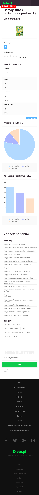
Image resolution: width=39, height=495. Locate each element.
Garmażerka (17, 324)
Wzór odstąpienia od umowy (19, 430)
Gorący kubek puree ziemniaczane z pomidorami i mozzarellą (20, 295)
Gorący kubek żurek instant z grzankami (17, 315)
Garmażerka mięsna (11, 328)
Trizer (19, 421)
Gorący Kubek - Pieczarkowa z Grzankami (17, 264)
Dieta (19, 383)
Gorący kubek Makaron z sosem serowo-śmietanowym (17, 282)
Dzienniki (19, 406)
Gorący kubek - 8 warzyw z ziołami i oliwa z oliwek (20, 251)
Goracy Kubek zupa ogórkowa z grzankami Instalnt (20, 247)
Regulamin (19, 469)
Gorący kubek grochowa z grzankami (16, 274)
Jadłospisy (19, 397)
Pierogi (24, 328)
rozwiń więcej (31, 118)
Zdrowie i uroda (19, 387)
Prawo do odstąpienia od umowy (19, 425)
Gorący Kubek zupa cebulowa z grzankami (17, 308)
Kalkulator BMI (19, 411)
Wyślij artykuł (19, 482)
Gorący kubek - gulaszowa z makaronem (17, 258)
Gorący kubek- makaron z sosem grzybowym (18, 261)
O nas (19, 464)
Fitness (19, 392)
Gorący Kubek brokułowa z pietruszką (20, 11)
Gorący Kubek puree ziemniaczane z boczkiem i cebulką (19, 290)
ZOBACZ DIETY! (8, 6)
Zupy (15, 336)
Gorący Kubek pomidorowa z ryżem (15, 286)
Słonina (7, 336)
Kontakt (19, 491)
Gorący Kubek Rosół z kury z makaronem (17, 305)
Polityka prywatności (20, 473)
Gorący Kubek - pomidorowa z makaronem (18, 268)
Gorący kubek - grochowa (12, 254)
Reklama (19, 478)
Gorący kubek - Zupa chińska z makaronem (18, 271)
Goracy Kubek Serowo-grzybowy (14, 244)
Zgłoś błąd (19, 487)
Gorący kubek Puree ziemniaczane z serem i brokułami (18, 301)
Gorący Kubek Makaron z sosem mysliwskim (18, 278)
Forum (19, 416)
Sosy (28, 332)
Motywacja (19, 402)
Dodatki (7, 324)
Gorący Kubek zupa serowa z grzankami (17, 312)
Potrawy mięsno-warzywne (14, 332)
